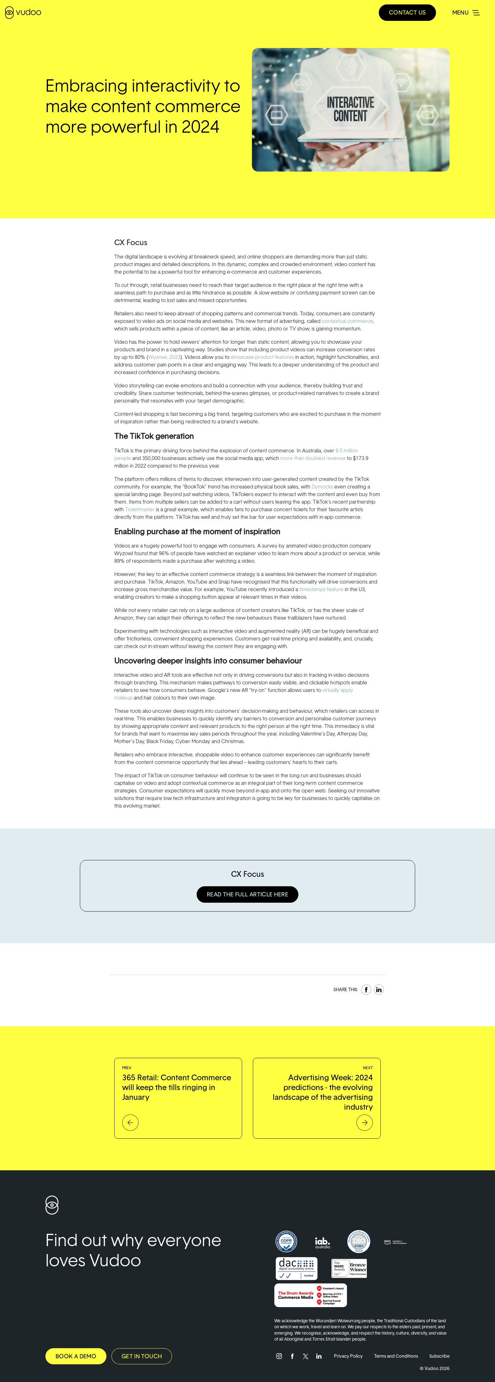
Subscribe (439, 1356)
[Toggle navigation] (466, 12)
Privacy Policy (348, 1356)
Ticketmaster (140, 509)
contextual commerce (347, 321)
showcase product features (262, 357)
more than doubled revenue (313, 458)
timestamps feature (321, 589)
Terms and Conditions (396, 1356)
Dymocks (322, 486)
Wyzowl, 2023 (164, 357)
